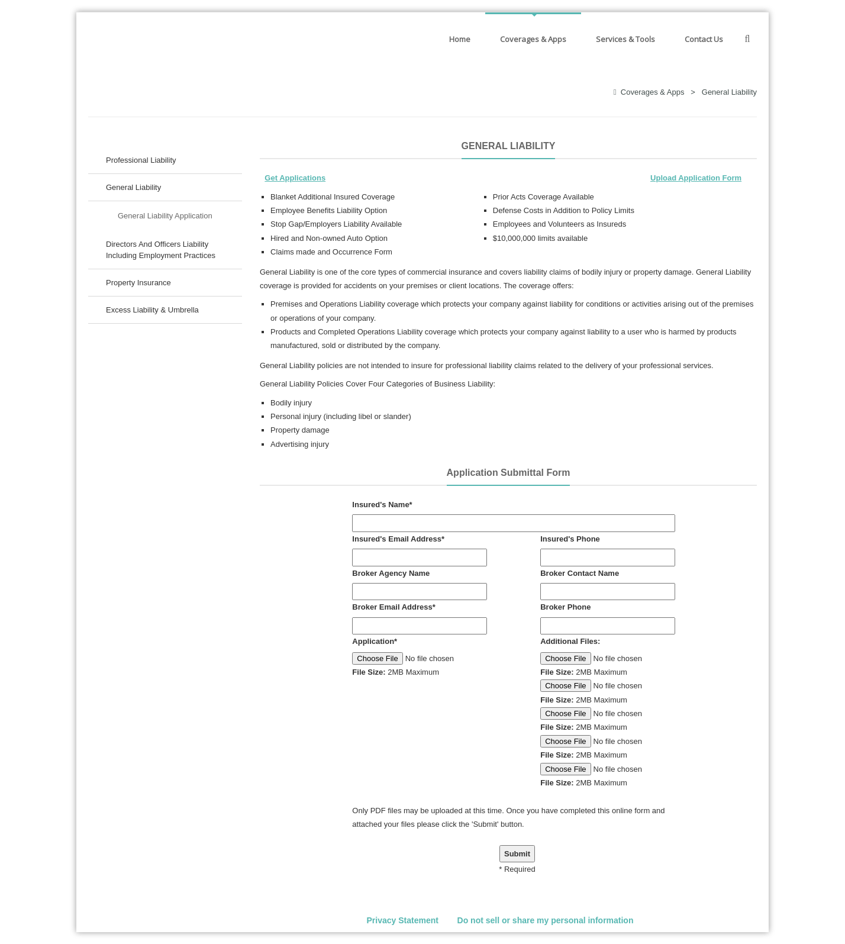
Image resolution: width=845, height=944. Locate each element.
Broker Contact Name (579, 573)
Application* (374, 641)
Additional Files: (570, 641)
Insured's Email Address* (398, 538)
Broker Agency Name (391, 573)
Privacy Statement (402, 920)
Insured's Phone (570, 538)
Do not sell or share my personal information (545, 920)
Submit (517, 853)
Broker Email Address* (393, 607)
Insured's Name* (382, 504)
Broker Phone (565, 607)
